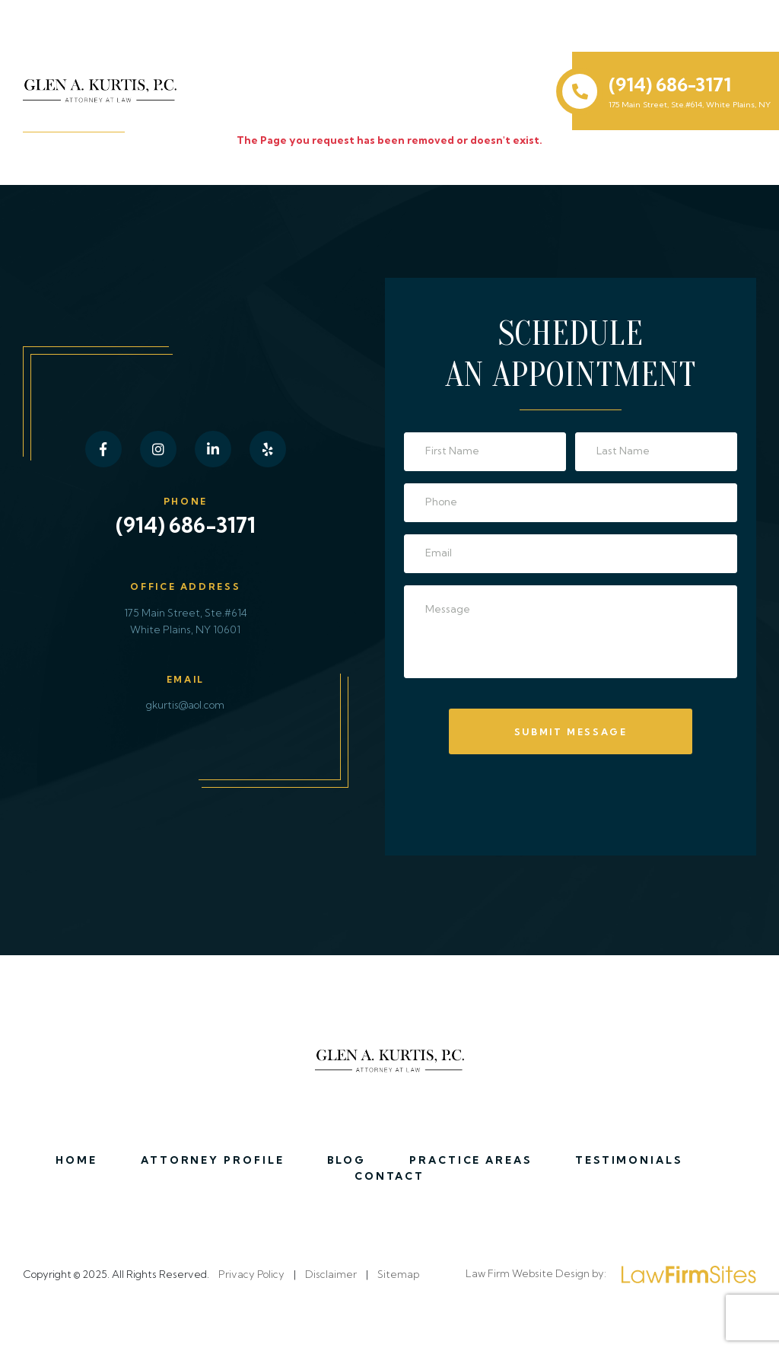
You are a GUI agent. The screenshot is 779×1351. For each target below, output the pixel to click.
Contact (390, 1176)
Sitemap (398, 1274)
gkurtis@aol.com (185, 705)
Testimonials (629, 1160)
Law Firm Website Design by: (611, 1274)
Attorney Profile (213, 1160)
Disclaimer (331, 1274)
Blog (346, 1160)
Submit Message (571, 732)
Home (76, 1160)
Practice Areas (471, 1160)
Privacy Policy (251, 1274)
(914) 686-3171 (670, 84)
